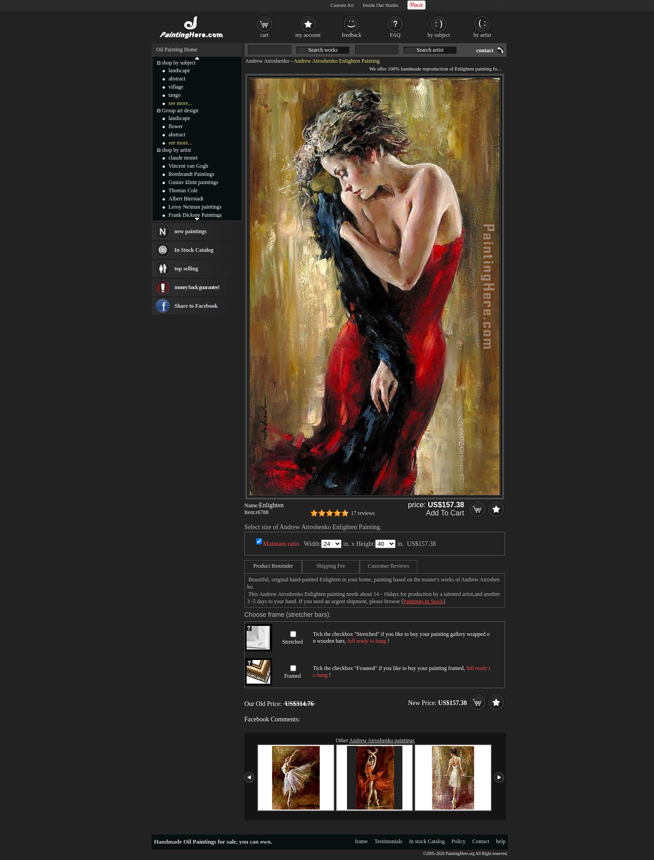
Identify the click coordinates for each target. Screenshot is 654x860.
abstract (176, 78)
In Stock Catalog (193, 250)
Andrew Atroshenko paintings (382, 740)
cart (264, 35)
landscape (179, 70)
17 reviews (363, 513)
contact (484, 50)
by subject (439, 35)
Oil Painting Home (177, 49)
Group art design (180, 110)
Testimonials (388, 841)
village (175, 87)
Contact (480, 841)
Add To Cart (445, 513)
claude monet (183, 158)
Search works (323, 50)
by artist (482, 35)
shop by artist (176, 150)
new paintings (190, 231)
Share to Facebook (196, 306)
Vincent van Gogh (188, 166)
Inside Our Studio (380, 5)
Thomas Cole (183, 190)
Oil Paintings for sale (209, 841)
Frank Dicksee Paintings (195, 215)
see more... (180, 103)
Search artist (430, 50)
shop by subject (179, 63)
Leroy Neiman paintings (195, 207)
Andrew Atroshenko (267, 61)
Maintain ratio (281, 543)
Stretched (292, 642)
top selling (186, 268)
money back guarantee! (196, 287)
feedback (351, 35)
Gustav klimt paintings (193, 182)
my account (308, 35)
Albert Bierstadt (185, 198)
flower (175, 126)
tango (174, 95)
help (500, 841)
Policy (458, 841)
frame (361, 841)
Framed (292, 676)
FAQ (395, 35)
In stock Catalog (427, 841)
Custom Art (342, 5)
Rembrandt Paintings (191, 174)
